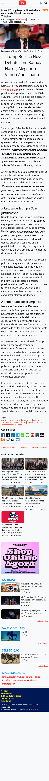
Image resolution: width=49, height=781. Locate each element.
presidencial (7, 422)
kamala (4, 420)
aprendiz (29, 672)
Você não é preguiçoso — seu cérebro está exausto (31, 606)
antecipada (38, 422)
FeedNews (21, 19)
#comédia (6, 675)
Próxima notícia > (39, 442)
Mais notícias (42, 616)
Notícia (24, 442)
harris (11, 420)
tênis (37, 671)
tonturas (21, 675)
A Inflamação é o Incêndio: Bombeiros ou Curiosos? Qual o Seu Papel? (33, 595)
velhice (20, 671)
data (14, 675)
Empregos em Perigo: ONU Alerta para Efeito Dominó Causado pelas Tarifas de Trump (12, 470)
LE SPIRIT (24, 627)
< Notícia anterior (8, 442)
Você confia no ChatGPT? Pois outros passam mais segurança (31, 581)
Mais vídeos (43, 638)
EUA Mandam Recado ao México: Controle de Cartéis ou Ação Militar (12, 495)
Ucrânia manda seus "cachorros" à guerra (29, 650)
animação (6, 678)
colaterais (31, 675)
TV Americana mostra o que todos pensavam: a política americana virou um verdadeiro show (35, 470)
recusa (16, 422)
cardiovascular (9, 671)
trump (25, 420)
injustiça (18, 425)
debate (36, 420)
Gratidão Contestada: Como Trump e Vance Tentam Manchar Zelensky (34, 497)
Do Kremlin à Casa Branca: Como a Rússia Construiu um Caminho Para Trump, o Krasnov (12, 523)
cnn (30, 420)
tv (14, 678)
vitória (30, 422)
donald (18, 420)
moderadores (8, 425)
